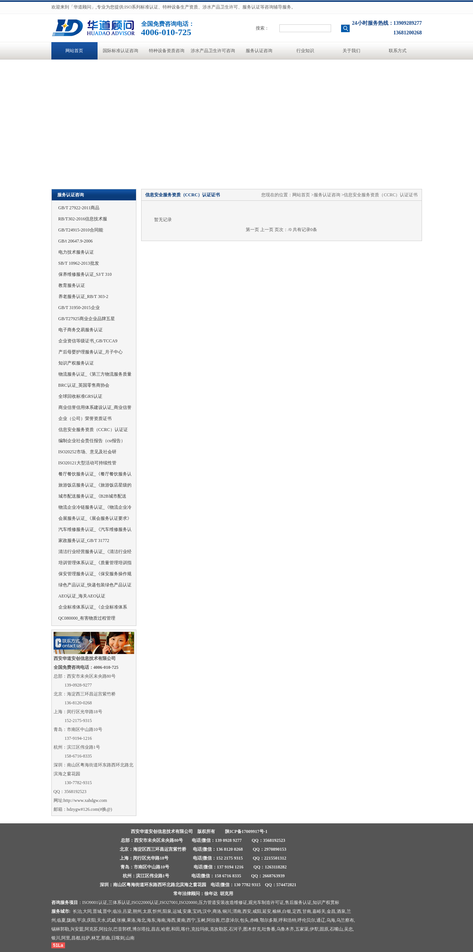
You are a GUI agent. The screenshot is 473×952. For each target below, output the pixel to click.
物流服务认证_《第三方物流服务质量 (95, 374)
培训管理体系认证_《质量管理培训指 (95, 562)
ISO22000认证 (145, 902)
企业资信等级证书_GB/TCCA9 (88, 340)
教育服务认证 (71, 285)
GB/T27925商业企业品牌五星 (86, 318)
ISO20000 (188, 902)
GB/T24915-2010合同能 (80, 230)
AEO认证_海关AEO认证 (81, 596)
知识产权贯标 (326, 902)
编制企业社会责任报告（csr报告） (92, 440)
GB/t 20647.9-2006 (75, 241)
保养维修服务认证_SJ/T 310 (85, 274)
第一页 (252, 229)
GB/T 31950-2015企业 (79, 307)
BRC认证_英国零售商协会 (83, 385)
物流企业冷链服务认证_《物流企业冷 (95, 507)
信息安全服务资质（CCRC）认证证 (93, 429)
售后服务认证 (298, 902)
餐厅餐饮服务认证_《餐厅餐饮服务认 (95, 474)
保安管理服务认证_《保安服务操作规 (95, 573)
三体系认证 (119, 902)
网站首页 (74, 50)
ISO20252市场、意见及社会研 (87, 451)
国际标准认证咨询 (120, 50)
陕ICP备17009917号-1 (246, 831)
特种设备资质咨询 (166, 50)
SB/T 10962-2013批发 (78, 263)
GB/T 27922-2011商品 (79, 207)
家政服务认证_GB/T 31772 (83, 540)
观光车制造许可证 (266, 902)
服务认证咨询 (259, 50)
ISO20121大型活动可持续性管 (87, 462)
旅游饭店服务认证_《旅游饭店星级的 (95, 485)
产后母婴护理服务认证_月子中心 (90, 352)
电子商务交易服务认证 (80, 329)
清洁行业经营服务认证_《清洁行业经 (95, 551)
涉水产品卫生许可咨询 (213, 50)
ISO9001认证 (94, 902)
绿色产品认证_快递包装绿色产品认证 (95, 584)
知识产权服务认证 (76, 363)
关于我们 (351, 50)
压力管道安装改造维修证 (222, 902)
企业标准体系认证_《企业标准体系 (92, 607)
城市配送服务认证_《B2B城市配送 (92, 496)
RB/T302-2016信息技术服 (83, 218)
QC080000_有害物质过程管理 (87, 618)
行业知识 (305, 50)
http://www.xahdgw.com (85, 800)
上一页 (266, 229)
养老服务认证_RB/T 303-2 (83, 296)
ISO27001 (169, 902)
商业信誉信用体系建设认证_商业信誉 (95, 407)
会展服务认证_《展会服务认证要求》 (95, 518)
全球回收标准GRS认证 (80, 396)
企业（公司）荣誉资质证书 (85, 418)
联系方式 (397, 50)
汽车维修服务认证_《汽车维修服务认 (95, 529)
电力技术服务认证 (76, 252)
